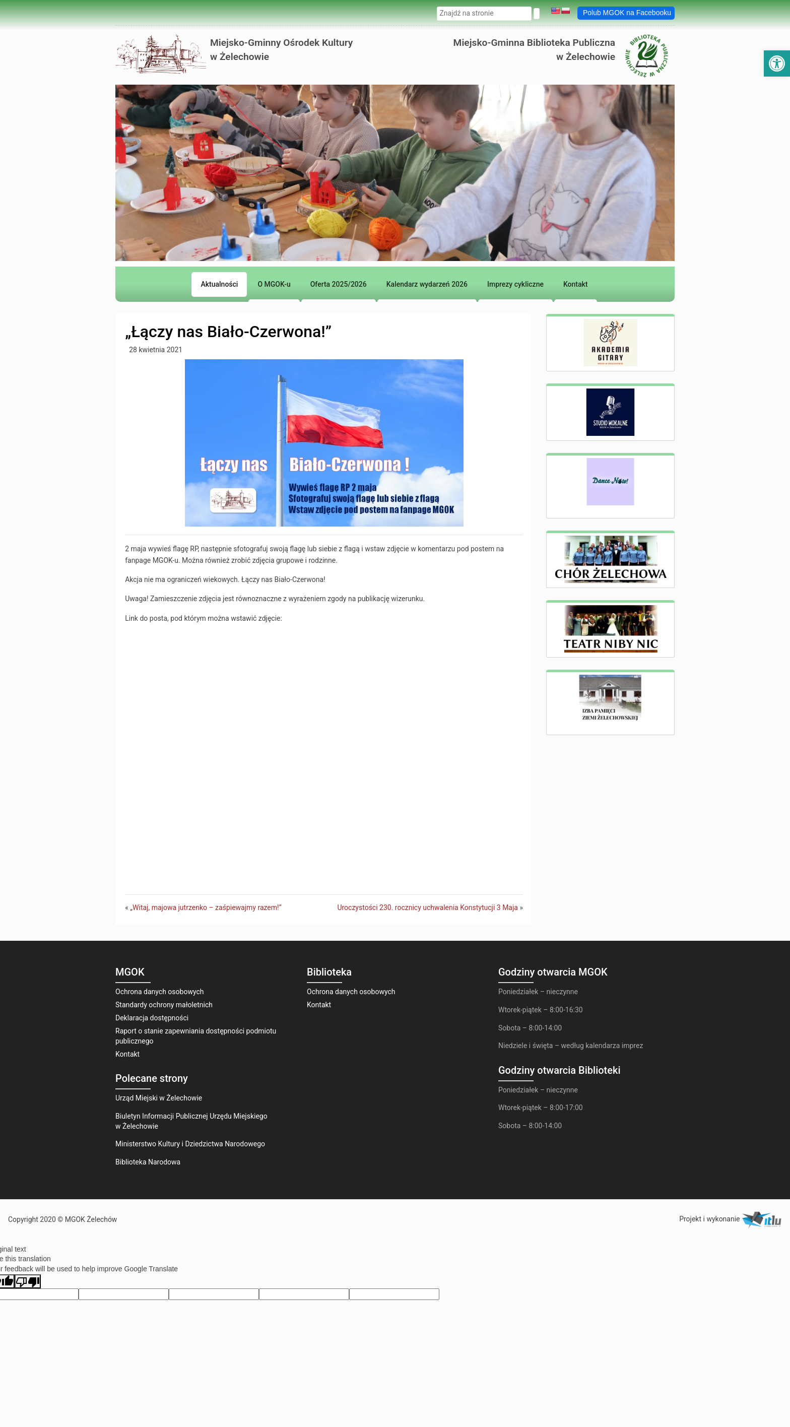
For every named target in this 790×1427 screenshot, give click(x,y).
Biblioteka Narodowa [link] (147, 1162)
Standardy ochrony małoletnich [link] (164, 1005)
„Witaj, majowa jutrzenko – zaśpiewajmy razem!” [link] (205, 907)
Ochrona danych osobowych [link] (159, 992)
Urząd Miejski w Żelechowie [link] (158, 1098)
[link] (777, 63)
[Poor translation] (28, 1281)
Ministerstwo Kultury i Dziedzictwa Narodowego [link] (190, 1144)
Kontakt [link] (127, 1054)
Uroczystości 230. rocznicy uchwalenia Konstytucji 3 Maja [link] (427, 907)
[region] (395, 224)
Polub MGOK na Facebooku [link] (627, 13)
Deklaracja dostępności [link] (151, 1018)
